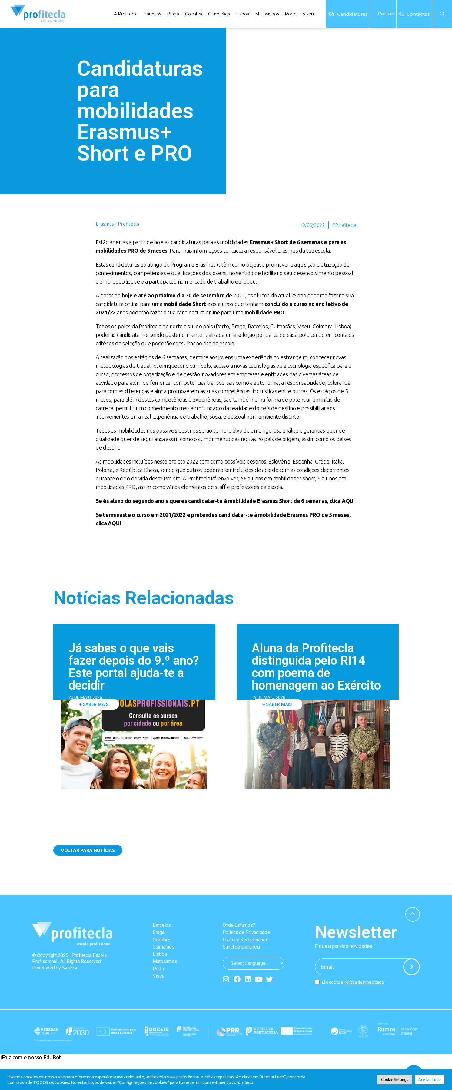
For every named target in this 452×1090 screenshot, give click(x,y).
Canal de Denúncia (241, 947)
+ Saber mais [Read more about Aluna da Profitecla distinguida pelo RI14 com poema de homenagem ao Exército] (277, 704)
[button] (442, 14)
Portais (383, 13)
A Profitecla (126, 14)
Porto (291, 14)
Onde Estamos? (239, 925)
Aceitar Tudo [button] (429, 1079)
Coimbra (193, 14)
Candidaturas (352, 14)
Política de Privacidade (246, 932)
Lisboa (242, 14)
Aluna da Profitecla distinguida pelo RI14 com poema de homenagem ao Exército (316, 667)
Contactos (418, 14)
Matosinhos (267, 14)
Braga (173, 14)
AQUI (348, 501)
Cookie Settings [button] (394, 1079)
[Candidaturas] (331, 14)
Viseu (308, 14)
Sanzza (69, 967)
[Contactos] (401, 14)
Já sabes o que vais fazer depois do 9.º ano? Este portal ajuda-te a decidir (133, 667)
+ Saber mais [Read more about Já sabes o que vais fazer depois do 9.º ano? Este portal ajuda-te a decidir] (93, 704)
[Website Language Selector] (253, 963)
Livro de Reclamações (245, 939)
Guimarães (219, 14)
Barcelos (152, 14)
